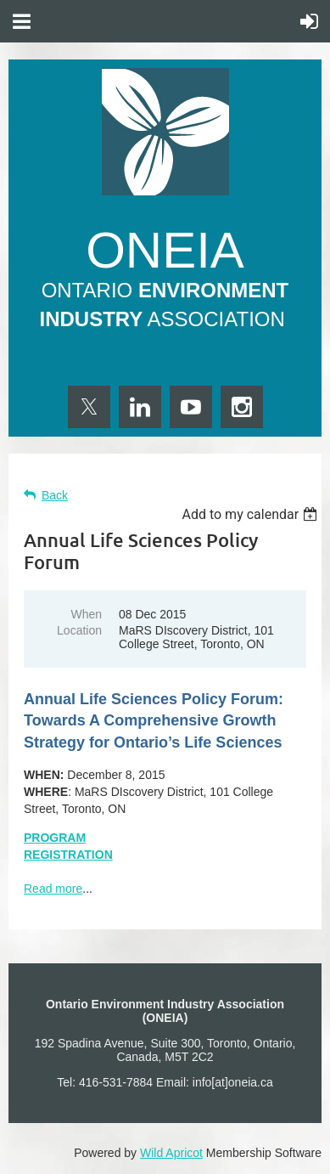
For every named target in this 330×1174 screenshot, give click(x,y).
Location (79, 630)
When (86, 614)
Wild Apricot (171, 1153)
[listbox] (252, 514)
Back (55, 495)
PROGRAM (55, 837)
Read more (53, 888)
